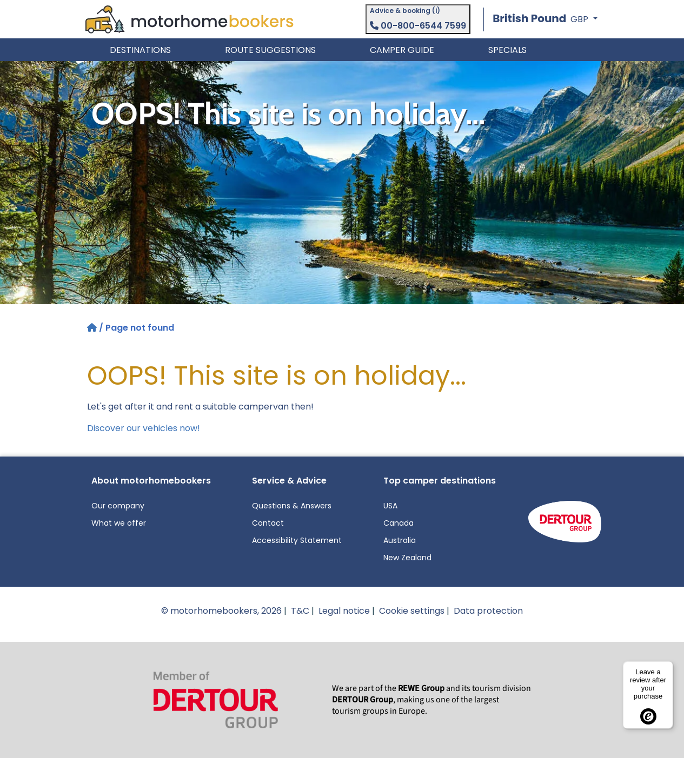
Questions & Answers (291, 505)
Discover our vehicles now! (143, 428)
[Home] (93, 327)
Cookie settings (411, 611)
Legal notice (344, 611)
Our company (117, 505)
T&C (300, 611)
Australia (399, 540)
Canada (398, 523)
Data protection (488, 611)
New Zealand (407, 557)
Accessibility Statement (297, 540)
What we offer (118, 523)
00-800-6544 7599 (418, 25)
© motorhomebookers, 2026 (221, 611)
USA (390, 505)
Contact (268, 523)
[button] (545, 19)
